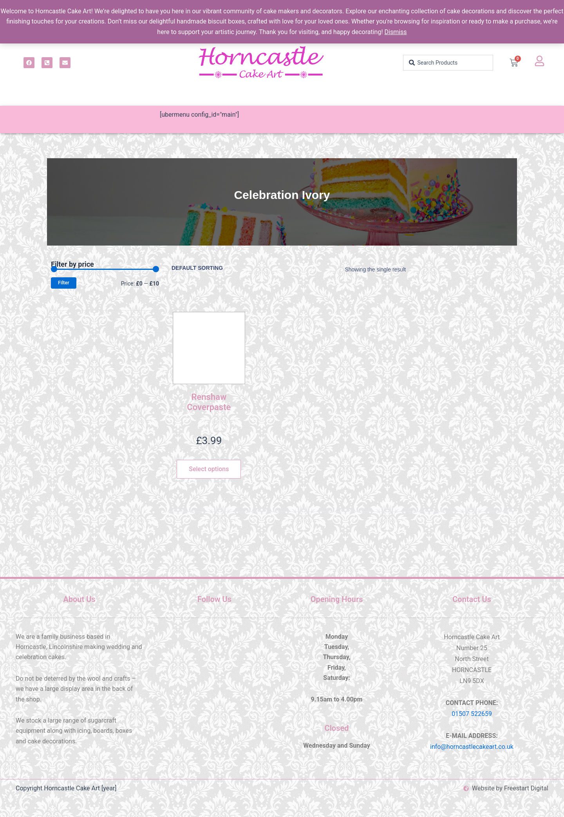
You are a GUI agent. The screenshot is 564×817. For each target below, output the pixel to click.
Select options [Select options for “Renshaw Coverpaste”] (209, 469)
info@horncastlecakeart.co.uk (471, 746)
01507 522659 (472, 714)
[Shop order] (204, 268)
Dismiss (396, 32)
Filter (63, 283)
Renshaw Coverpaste (209, 402)
